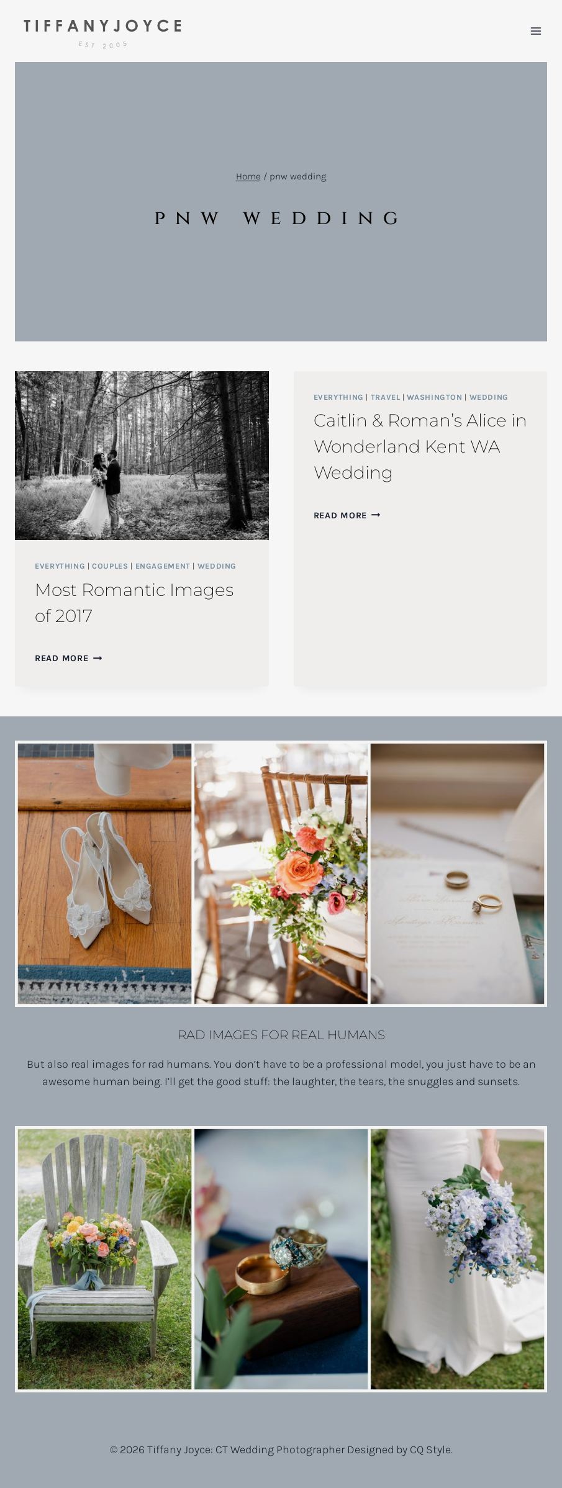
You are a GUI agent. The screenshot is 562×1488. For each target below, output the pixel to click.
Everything (60, 565)
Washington (434, 397)
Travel (386, 397)
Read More (68, 658)
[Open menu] (535, 30)
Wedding (217, 565)
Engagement (163, 565)
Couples (110, 565)
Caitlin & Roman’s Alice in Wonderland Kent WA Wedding (420, 446)
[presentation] (142, 455)
